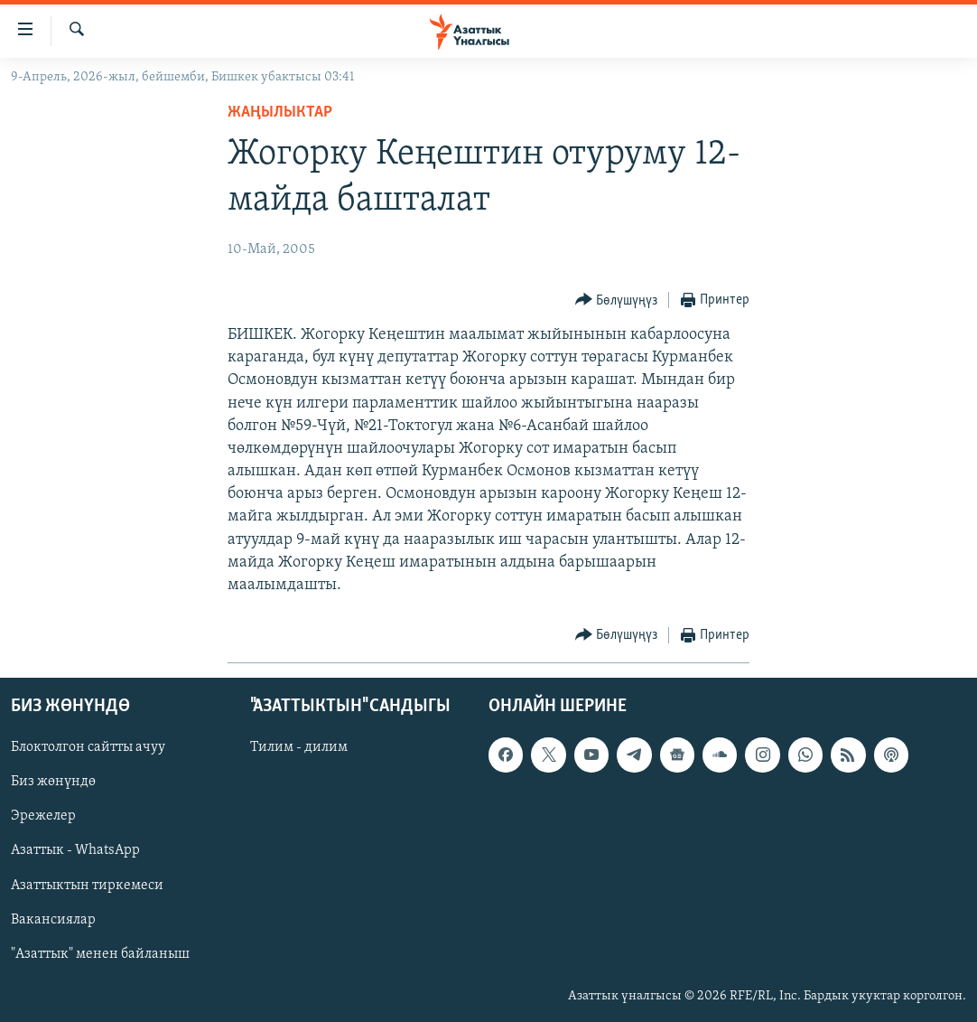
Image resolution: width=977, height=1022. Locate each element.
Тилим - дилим (299, 748)
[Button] (616, 300)
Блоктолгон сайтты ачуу (88, 748)
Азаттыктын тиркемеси (87, 885)
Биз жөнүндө (53, 782)
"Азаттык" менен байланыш (100, 954)
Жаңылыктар (280, 112)
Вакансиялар (53, 920)
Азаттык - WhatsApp (75, 851)
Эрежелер (43, 817)
